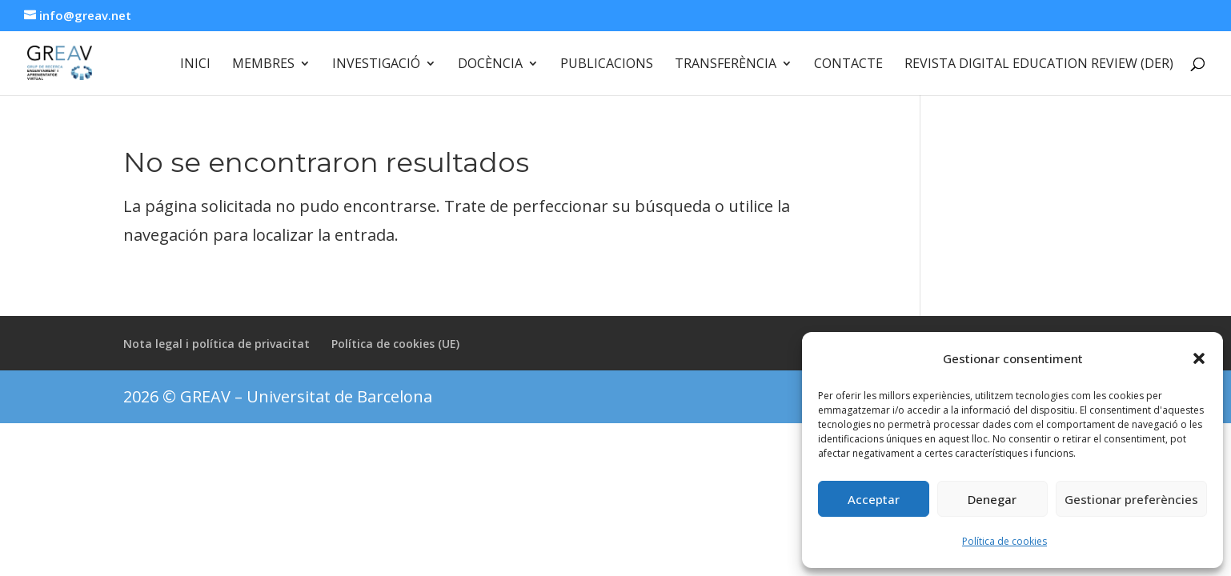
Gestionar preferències (1131, 499)
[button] (1199, 358)
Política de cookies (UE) (395, 343)
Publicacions (606, 65)
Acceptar (874, 499)
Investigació (376, 65)
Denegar (992, 499)
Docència (490, 65)
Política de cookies (1004, 541)
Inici (195, 65)
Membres (263, 65)
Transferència (725, 65)
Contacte (848, 65)
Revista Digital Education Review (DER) (1038, 65)
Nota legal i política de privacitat (216, 343)
